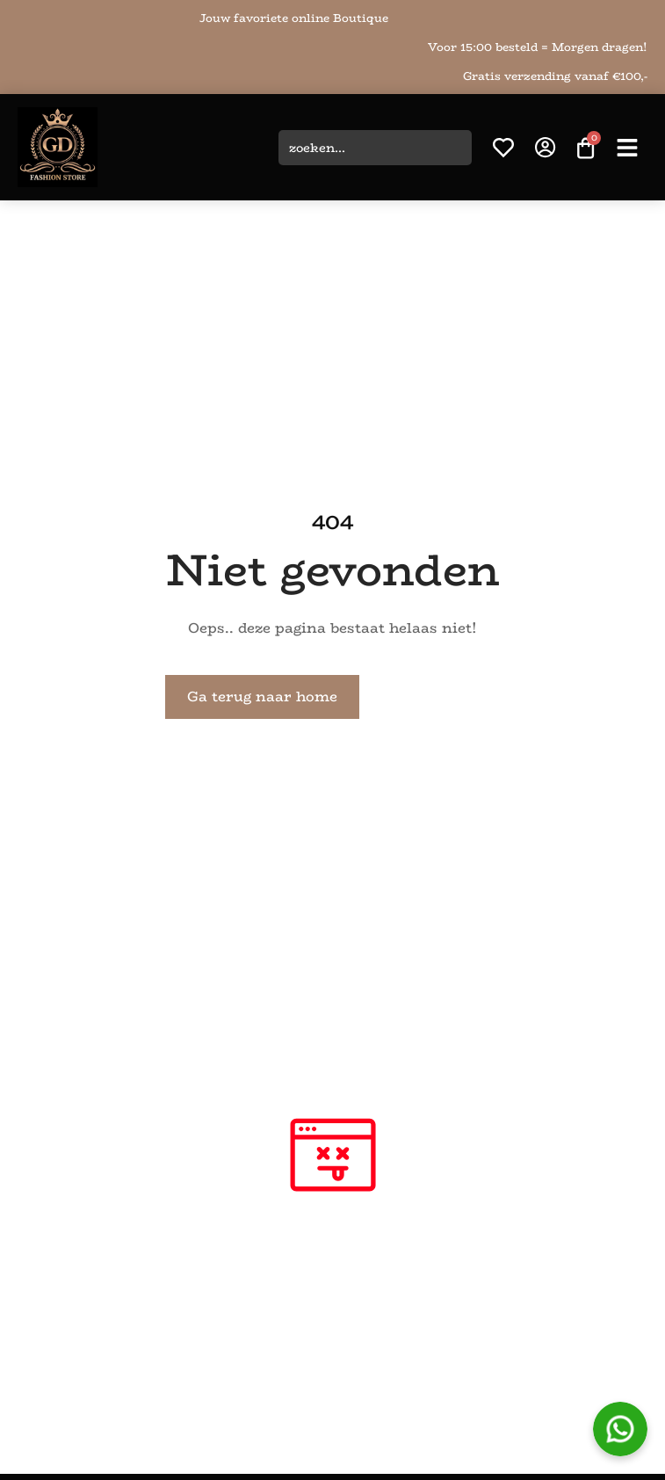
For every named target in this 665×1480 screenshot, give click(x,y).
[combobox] (375, 147)
